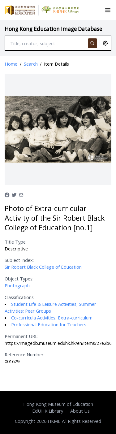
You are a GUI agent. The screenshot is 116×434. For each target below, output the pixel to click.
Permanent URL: (21, 336)
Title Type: (16, 242)
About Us (80, 411)
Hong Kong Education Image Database (53, 29)
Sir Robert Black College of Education (43, 267)
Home (11, 64)
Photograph (17, 285)
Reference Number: (25, 354)
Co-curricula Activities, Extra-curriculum (51, 318)
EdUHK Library (47, 411)
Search (31, 64)
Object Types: (19, 279)
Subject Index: (19, 260)
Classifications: (20, 297)
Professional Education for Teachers (48, 324)
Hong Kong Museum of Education (58, 404)
